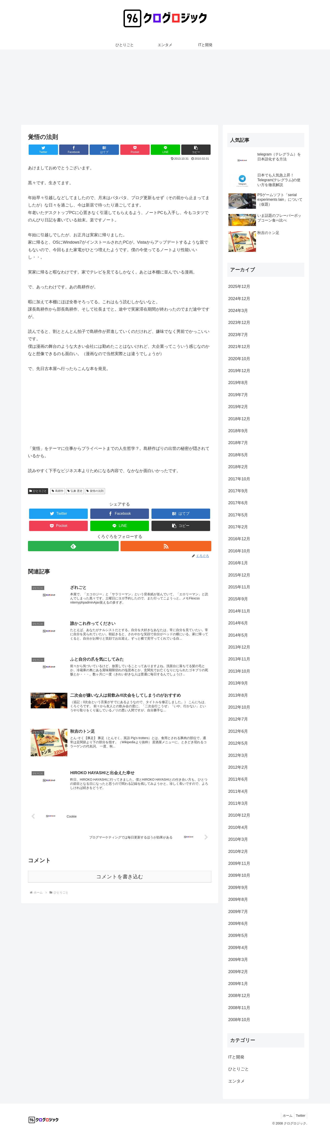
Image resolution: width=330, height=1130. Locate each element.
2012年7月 (238, 719)
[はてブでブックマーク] (104, 150)
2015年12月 (239, 575)
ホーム (285, 1115)
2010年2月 (238, 851)
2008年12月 (239, 995)
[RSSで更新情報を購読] (166, 546)
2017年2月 (238, 527)
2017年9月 (238, 491)
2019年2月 (238, 406)
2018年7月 (238, 442)
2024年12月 (239, 298)
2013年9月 (238, 683)
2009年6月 (238, 923)
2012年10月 (239, 707)
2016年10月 (239, 551)
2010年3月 (238, 839)
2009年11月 (239, 863)
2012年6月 (238, 731)
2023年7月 (238, 334)
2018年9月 (238, 431)
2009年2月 (238, 971)
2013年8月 (238, 695)
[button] (196, 150)
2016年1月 (238, 563)
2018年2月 (238, 467)
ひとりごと (38, 491)
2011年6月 (238, 779)
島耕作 (57, 491)
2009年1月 (238, 983)
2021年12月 (239, 346)
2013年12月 (239, 647)
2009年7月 (238, 911)
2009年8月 (238, 899)
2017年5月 (238, 515)
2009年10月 (239, 875)
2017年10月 (239, 479)
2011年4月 (238, 791)
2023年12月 (239, 322)
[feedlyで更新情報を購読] (73, 546)
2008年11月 (239, 1007)
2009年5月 (238, 935)
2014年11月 (239, 611)
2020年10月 (239, 358)
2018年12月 (239, 419)
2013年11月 (239, 659)
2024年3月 (238, 310)
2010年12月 (239, 815)
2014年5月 (238, 635)
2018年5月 (238, 455)
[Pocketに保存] (135, 150)
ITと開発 (236, 1057)
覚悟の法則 (95, 491)
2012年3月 (238, 755)
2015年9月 (238, 599)
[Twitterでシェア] (43, 150)
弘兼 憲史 (74, 491)
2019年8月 (238, 382)
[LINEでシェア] (165, 150)
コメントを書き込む (119, 880)
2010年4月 (238, 827)
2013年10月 (239, 671)
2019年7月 (238, 394)
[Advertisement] (165, 87)
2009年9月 (238, 887)
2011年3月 (238, 803)
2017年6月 (238, 503)
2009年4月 (238, 947)
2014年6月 (238, 623)
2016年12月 (239, 539)
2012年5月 (238, 743)
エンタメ (236, 1081)
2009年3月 (238, 959)
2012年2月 (238, 767)
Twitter (300, 1115)
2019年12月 (239, 370)
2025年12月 (239, 286)
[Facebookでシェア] (73, 150)
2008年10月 (239, 1019)
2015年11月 (239, 587)
